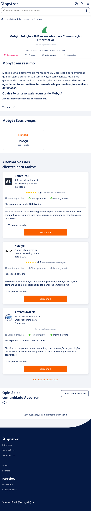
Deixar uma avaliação (75, 393)
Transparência (8, 450)
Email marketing (26, 19)
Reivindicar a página (57, 50)
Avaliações (69, 55)
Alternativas (49, 55)
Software (6, 470)
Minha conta (7, 484)
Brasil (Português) (23, 502)
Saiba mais (45, 232)
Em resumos (11, 55)
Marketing (11, 19)
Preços (30, 55)
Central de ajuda (9, 489)
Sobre (4, 465)
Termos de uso (8, 455)
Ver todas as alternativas (45, 379)
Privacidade (7, 445)
